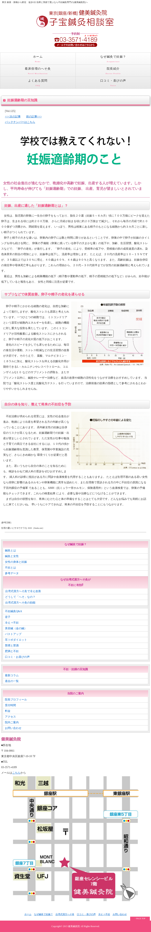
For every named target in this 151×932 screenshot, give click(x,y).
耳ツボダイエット (16, 639)
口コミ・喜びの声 (113, 84)
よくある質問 (38, 84)
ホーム (38, 60)
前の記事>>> (34, 116)
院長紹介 (113, 72)
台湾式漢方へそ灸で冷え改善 (23, 591)
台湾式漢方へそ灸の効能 (20, 602)
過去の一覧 (12, 681)
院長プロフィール (16, 699)
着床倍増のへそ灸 (38, 72)
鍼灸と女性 (12, 556)
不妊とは (10, 567)
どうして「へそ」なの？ (20, 596)
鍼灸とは (10, 550)
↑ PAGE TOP (140, 918)
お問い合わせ (13, 728)
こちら (16, 772)
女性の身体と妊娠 (16, 561)
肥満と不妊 (12, 651)
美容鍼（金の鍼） (16, 628)
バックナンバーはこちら (20, 122)
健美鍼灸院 (74, 926)
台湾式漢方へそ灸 (64, 914)
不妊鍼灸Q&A (13, 611)
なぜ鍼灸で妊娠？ (113, 60)
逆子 (7, 616)
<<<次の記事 (13, 116)
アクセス (10, 716)
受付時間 (10, 705)
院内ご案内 (12, 722)
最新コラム (12, 675)
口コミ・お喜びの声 (17, 656)
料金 (7, 711)
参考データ (12, 573)
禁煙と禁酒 (12, 645)
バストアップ (13, 634)
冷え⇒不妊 (12, 622)
